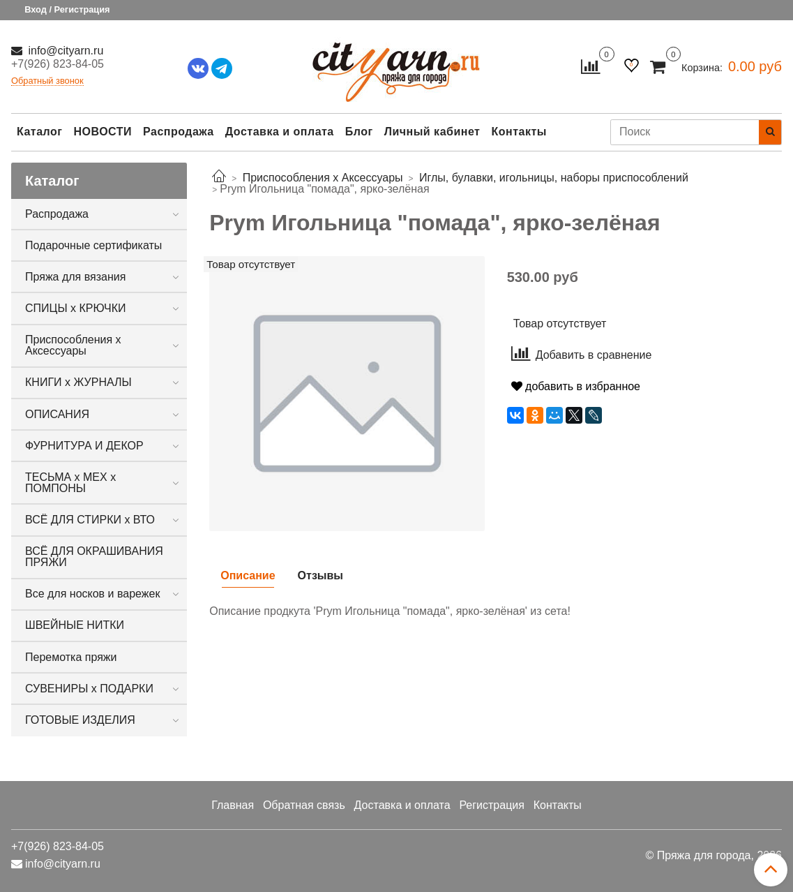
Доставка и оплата (279, 131)
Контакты (518, 131)
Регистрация (491, 805)
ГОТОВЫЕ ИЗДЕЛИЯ (80, 720)
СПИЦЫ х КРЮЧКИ (75, 308)
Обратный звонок (47, 81)
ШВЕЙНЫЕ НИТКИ (74, 625)
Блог (359, 131)
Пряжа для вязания (75, 277)
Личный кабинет (432, 131)
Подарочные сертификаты (93, 245)
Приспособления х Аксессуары (73, 345)
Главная (232, 805)
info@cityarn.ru (64, 51)
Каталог (39, 131)
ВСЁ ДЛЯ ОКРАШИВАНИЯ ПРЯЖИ (94, 556)
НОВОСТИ (102, 131)
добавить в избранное (575, 386)
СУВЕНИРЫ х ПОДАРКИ (89, 688)
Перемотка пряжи (70, 657)
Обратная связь (304, 805)
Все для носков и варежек (92, 594)
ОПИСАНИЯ (57, 414)
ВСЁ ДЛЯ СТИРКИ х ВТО (90, 520)
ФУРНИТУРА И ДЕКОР (84, 446)
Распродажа (178, 131)
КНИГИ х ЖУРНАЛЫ (78, 382)
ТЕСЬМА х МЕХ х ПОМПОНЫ (70, 482)
